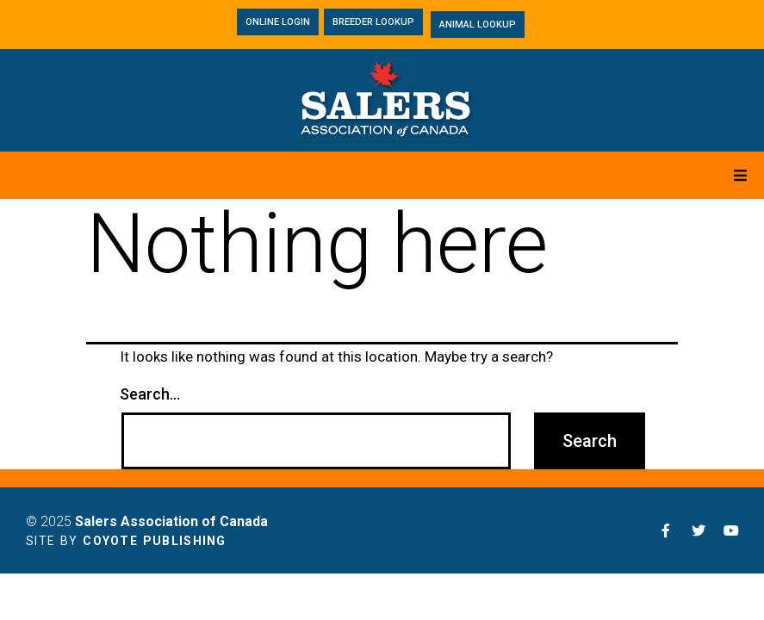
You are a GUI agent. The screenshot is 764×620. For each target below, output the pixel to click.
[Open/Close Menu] (740, 175)
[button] (278, 22)
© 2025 (147, 521)
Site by (126, 541)
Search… (150, 394)
